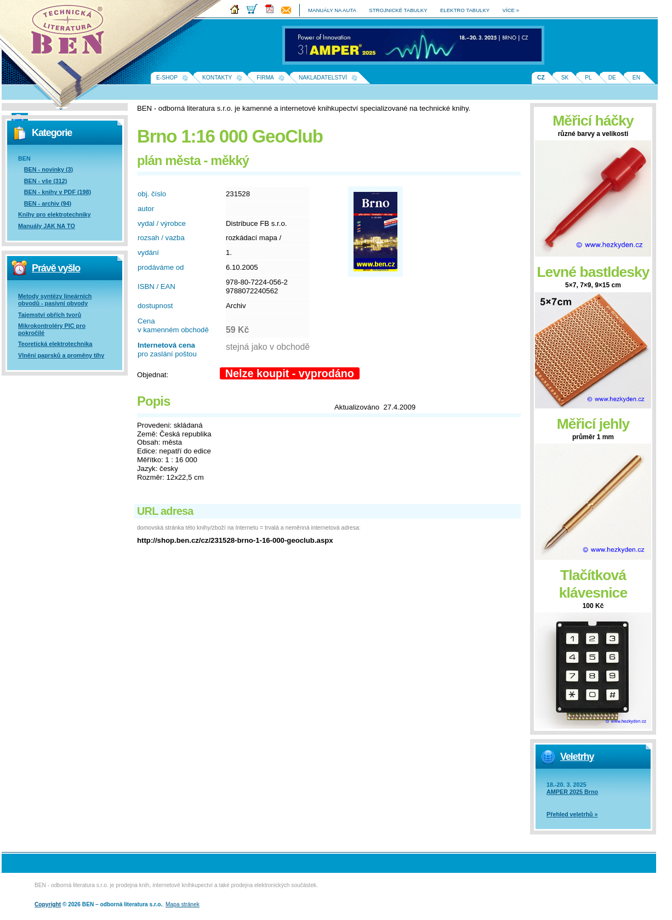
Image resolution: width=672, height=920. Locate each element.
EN (636, 78)
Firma (265, 78)
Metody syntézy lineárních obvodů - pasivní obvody (55, 299)
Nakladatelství (323, 78)
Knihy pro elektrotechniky (54, 214)
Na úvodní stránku (71, 33)
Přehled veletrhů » (572, 814)
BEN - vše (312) (45, 181)
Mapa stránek (183, 904)
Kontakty (217, 78)
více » (511, 10)
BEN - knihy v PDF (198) (57, 192)
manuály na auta (332, 10)
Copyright (48, 904)
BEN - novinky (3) (48, 169)
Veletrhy (577, 756)
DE (612, 78)
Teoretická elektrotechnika (55, 343)
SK (565, 78)
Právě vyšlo (56, 268)
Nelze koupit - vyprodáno (289, 373)
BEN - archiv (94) (47, 203)
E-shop (167, 78)
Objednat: (152, 375)
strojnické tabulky (398, 10)
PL (588, 78)
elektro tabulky (464, 10)
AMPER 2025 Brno (572, 791)
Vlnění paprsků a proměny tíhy (61, 355)
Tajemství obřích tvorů (49, 314)
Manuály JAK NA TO (46, 226)
